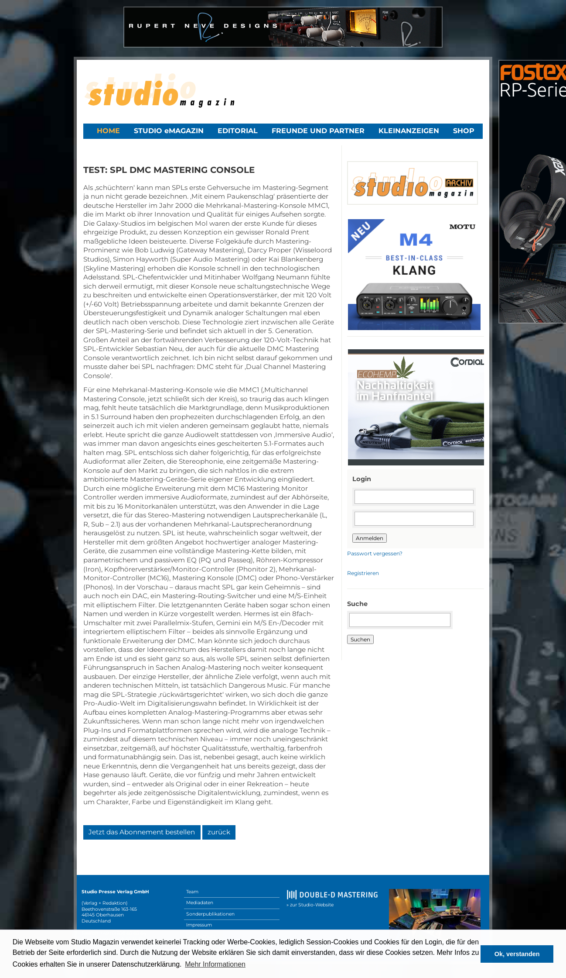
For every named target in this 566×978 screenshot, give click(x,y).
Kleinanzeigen (408, 131)
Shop (463, 131)
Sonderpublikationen (210, 914)
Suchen (360, 639)
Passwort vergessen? (374, 553)
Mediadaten (199, 903)
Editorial (238, 131)
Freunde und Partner (318, 131)
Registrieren (363, 573)
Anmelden (369, 538)
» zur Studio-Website (310, 905)
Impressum (199, 925)
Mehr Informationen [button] (215, 964)
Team (192, 892)
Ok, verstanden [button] (517, 953)
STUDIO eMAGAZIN (169, 131)
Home (108, 131)
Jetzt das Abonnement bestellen (142, 832)
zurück (219, 832)
